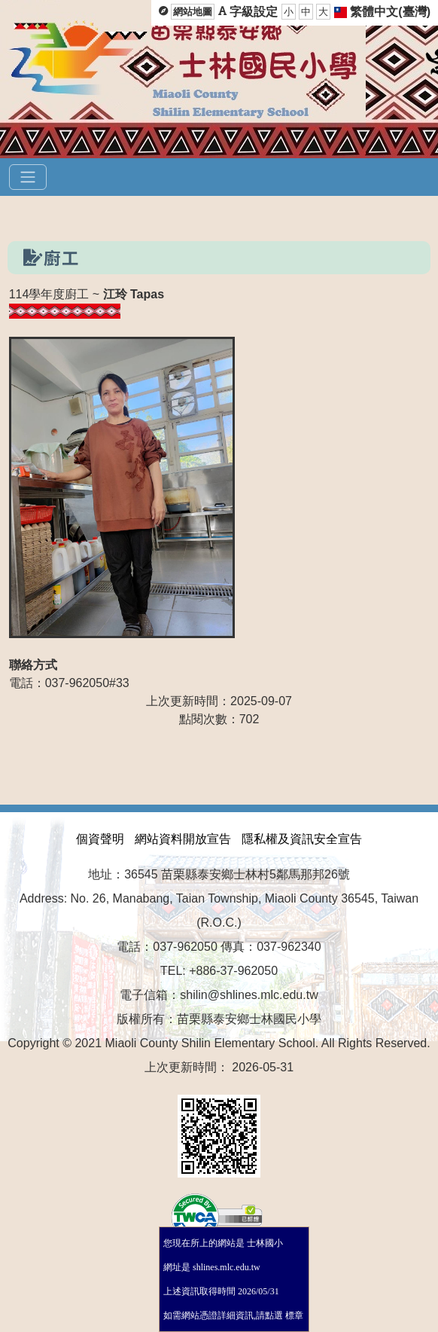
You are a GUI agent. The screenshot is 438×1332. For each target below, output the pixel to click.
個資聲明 (100, 838)
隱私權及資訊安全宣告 (302, 838)
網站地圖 (192, 11)
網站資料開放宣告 (183, 838)
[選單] (28, 177)
